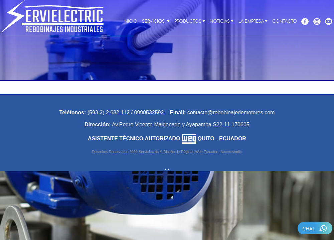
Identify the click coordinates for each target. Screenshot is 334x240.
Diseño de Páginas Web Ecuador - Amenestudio (202, 152)
